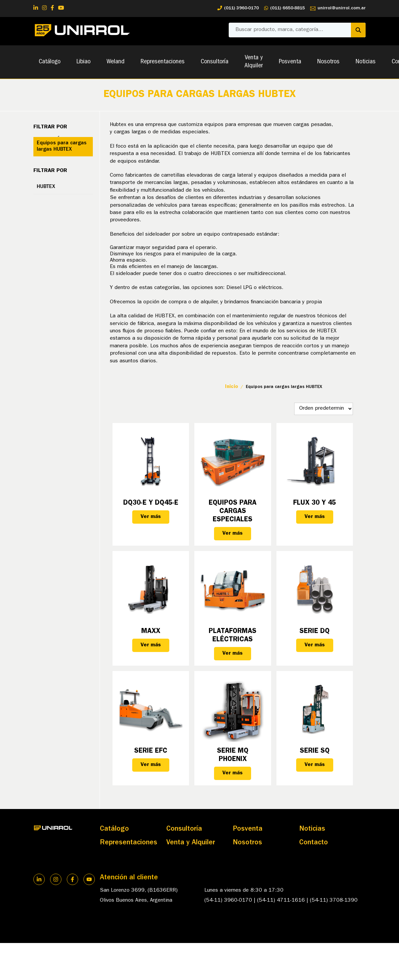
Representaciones (163, 62)
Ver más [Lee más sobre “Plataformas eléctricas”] (232, 653)
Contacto (313, 843)
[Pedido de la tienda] (323, 409)
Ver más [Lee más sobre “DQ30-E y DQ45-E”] (151, 517)
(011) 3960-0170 (238, 8)
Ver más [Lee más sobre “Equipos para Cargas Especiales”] (232, 533)
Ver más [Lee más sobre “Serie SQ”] (315, 765)
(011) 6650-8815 (284, 8)
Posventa (290, 62)
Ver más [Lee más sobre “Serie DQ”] (315, 645)
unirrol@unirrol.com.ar (338, 8)
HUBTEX (46, 187)
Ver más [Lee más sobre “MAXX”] (151, 645)
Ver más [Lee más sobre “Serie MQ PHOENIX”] (232, 773)
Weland (116, 62)
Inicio (231, 387)
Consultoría (214, 62)
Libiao (83, 62)
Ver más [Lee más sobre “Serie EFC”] (151, 765)
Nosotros (328, 62)
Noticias (366, 62)
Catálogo (49, 62)
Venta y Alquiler (253, 62)
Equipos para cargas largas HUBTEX (61, 146)
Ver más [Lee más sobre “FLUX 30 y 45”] (315, 517)
